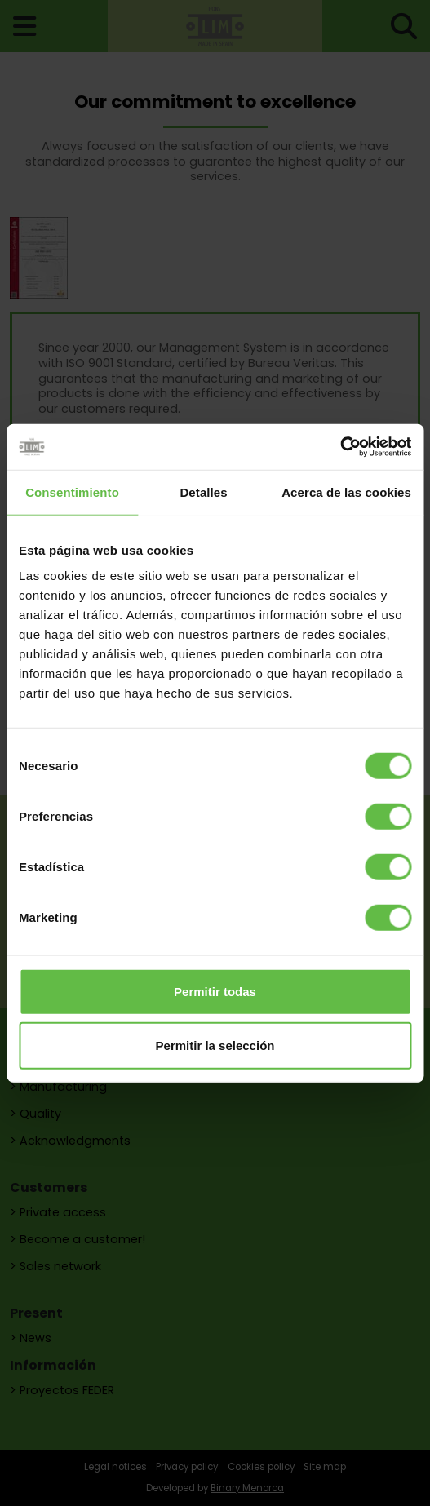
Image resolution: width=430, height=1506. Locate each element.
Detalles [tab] (203, 491)
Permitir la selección (215, 1045)
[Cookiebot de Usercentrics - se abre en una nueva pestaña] (339, 447)
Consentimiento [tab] (72, 491)
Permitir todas (215, 992)
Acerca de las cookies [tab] (346, 491)
